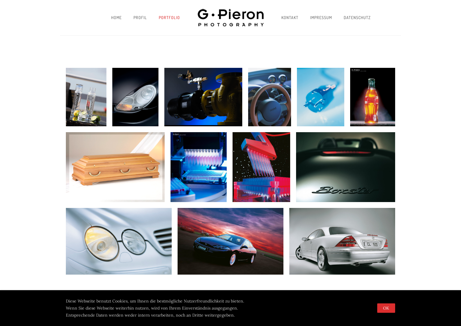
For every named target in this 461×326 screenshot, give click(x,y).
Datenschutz (357, 17)
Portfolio (169, 17)
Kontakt (289, 17)
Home (116, 17)
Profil (140, 17)
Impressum (321, 17)
